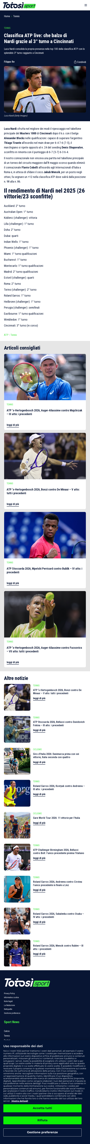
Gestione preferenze (12, 1013)
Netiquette (8, 1009)
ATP (6, 334)
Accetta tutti (42, 1108)
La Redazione (9, 1005)
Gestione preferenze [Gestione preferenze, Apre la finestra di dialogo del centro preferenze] (42, 1132)
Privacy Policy (9, 993)
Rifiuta (42, 1120)
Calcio (7, 1031)
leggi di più (13, 424)
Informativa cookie (11, 997)
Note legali (8, 1001)
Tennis (16, 16)
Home (7, 16)
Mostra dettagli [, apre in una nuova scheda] (19, 1101)
